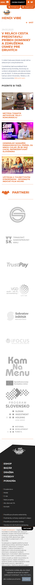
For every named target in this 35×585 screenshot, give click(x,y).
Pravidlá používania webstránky (15, 514)
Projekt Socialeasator (8, 530)
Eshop (8, 463)
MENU (3, 2)
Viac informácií (25, 575)
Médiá (6, 493)
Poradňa (10, 481)
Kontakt (7, 507)
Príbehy (9, 476)
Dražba (9, 472)
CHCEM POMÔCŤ (18, 2)
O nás (6, 496)
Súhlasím (26, 579)
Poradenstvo (8, 489)
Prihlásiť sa (13, 7)
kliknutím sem (19, 78)
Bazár (8, 468)
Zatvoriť (27, 528)
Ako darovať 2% (9, 503)
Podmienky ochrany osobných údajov (17, 518)
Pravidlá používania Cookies (14, 521)
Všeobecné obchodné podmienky (16, 525)
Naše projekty (9, 500)
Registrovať (27, 7)
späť (29, 23)
